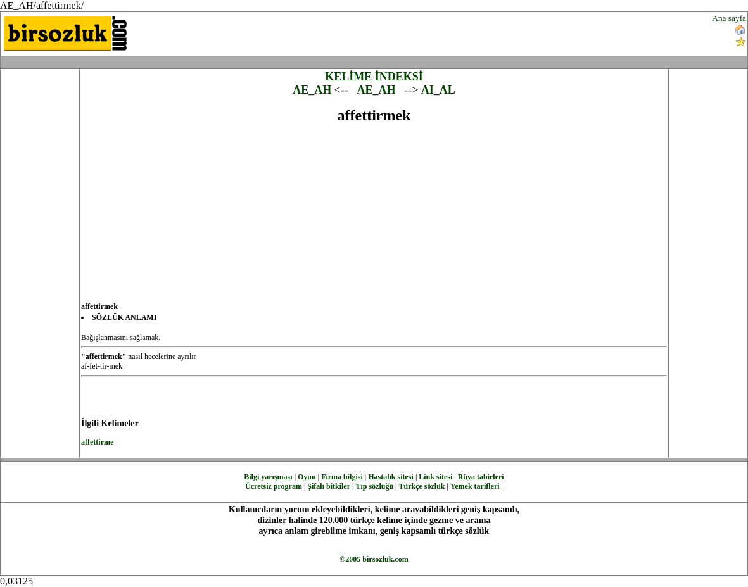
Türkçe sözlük (421, 486)
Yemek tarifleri (475, 486)
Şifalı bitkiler (328, 486)
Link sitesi (435, 476)
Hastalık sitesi (391, 476)
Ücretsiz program (273, 486)
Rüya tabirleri (481, 476)
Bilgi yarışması (268, 476)
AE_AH (312, 90)
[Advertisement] (449, 32)
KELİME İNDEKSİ (374, 76)
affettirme (97, 442)
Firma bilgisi (342, 476)
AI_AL (438, 90)
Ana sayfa (729, 18)
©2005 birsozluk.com (373, 559)
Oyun (307, 476)
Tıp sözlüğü (374, 486)
